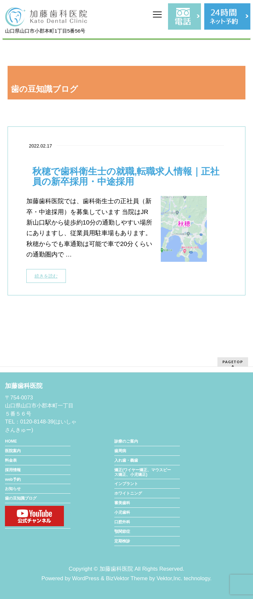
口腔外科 (122, 522)
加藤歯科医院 (116, 569)
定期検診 (122, 541)
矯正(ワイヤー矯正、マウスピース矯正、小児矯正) (142, 472)
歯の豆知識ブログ (21, 498)
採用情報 (13, 470)
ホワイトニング (128, 493)
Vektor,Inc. (169, 578)
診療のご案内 (126, 441)
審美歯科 (122, 503)
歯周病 (120, 451)
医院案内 (13, 451)
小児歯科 (122, 512)
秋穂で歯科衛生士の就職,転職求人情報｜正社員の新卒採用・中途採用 (126, 176)
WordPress (85, 578)
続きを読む (46, 276)
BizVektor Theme (127, 578)
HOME (11, 441)
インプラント (126, 483)
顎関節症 (122, 531)
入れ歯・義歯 (126, 460)
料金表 (11, 460)
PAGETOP (232, 362)
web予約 (12, 479)
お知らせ (13, 488)
